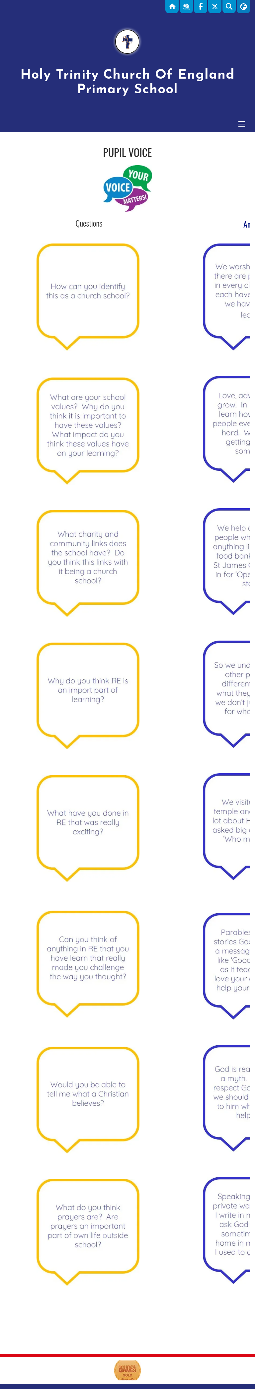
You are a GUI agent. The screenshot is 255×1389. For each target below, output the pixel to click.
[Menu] (241, 124)
